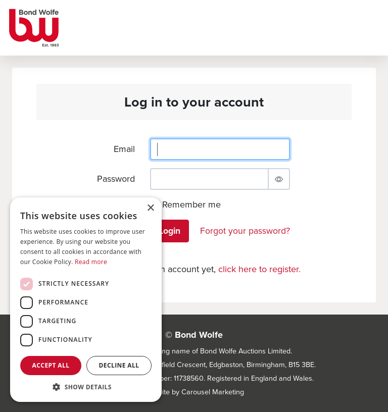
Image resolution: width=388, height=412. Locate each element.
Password (116, 178)
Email (124, 149)
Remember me (191, 204)
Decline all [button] (119, 365)
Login (169, 230)
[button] (86, 387)
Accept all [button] (51, 365)
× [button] (150, 208)
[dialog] (86, 299)
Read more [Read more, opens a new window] (91, 262)
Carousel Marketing (212, 391)
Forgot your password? (245, 230)
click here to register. (259, 269)
